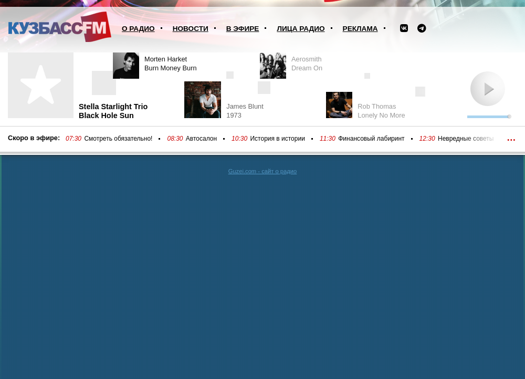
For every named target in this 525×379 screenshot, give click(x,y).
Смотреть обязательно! (118, 138)
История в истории (277, 138)
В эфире (242, 29)
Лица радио (300, 29)
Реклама (360, 29)
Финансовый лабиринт (371, 138)
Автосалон (201, 138)
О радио (138, 29)
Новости (190, 29)
